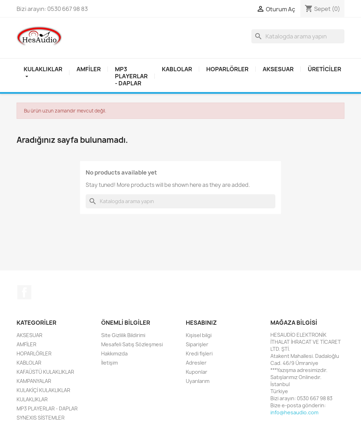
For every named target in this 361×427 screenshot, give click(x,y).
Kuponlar (196, 371)
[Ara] (297, 36)
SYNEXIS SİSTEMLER (41, 417)
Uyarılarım (197, 381)
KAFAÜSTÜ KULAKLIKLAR (45, 371)
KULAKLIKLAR (32, 399)
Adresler (196, 362)
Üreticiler (324, 69)
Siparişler (197, 344)
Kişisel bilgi (199, 335)
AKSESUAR (278, 69)
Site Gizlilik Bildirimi (123, 335)
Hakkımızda (114, 353)
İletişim (109, 362)
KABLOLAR (177, 69)
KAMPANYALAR (34, 381)
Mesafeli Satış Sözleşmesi (132, 344)
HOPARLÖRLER (227, 69)
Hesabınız (201, 323)
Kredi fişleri (199, 353)
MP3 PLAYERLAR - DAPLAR (131, 76)
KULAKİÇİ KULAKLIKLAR (43, 390)
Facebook (24, 292)
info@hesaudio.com (294, 412)
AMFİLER (89, 69)
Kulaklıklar (43, 72)
